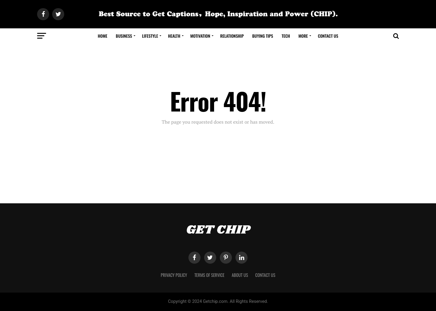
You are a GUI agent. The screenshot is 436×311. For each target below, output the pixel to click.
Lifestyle (150, 36)
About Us (240, 275)
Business (124, 36)
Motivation (200, 36)
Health (174, 36)
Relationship (232, 36)
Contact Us (328, 36)
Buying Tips (262, 36)
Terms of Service (209, 275)
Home (102, 36)
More (303, 36)
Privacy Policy (174, 275)
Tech (286, 36)
